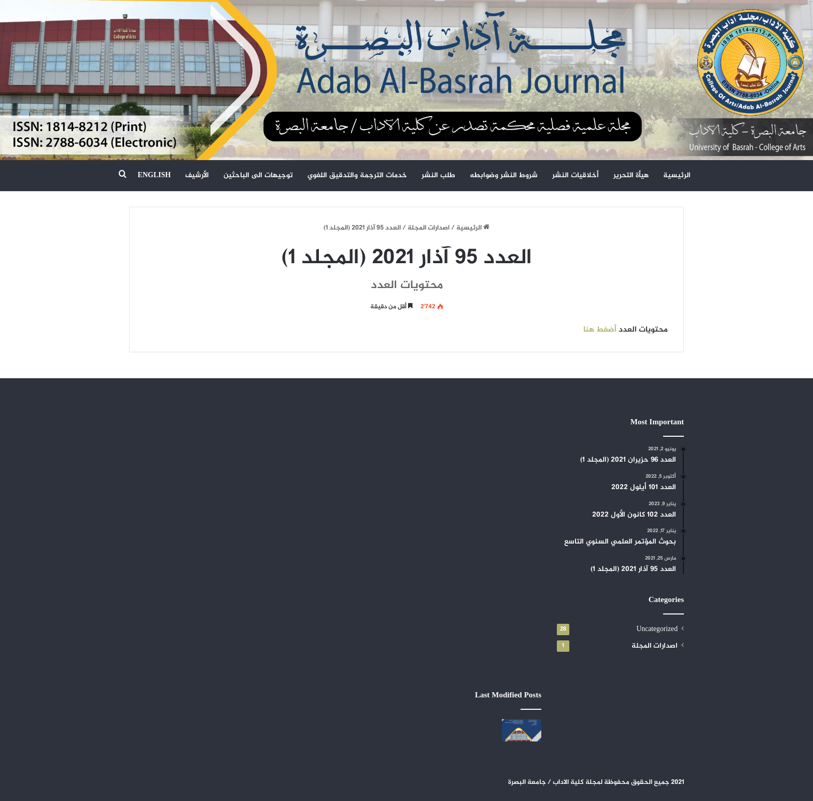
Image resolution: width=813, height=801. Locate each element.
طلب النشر (438, 175)
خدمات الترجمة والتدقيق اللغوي (357, 175)
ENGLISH (154, 175)
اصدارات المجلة (429, 228)
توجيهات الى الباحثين (258, 175)
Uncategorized (657, 629)
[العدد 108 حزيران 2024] (521, 730)
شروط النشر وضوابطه (504, 175)
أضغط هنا (600, 329)
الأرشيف (197, 175)
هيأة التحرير (631, 175)
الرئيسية (677, 175)
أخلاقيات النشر (575, 175)
